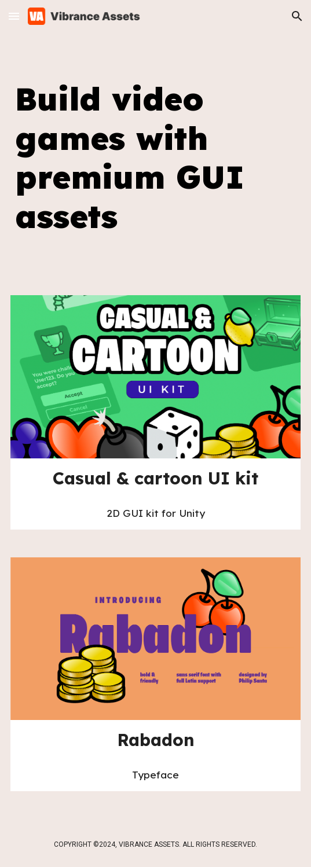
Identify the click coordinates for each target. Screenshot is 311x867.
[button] (14, 16)
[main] (155, 158)
